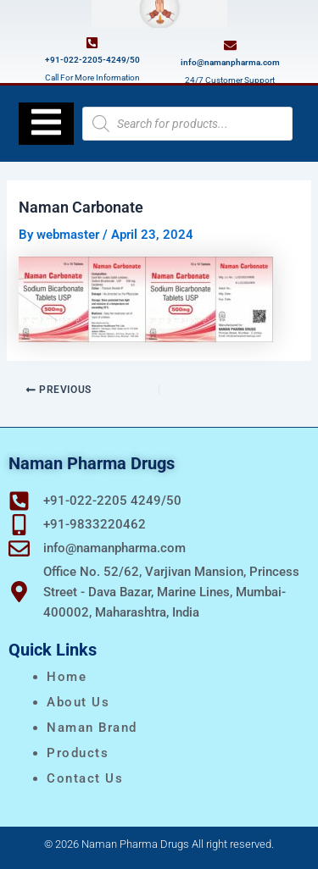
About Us (78, 702)
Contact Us (85, 778)
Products (78, 753)
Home (66, 676)
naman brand (92, 727)
